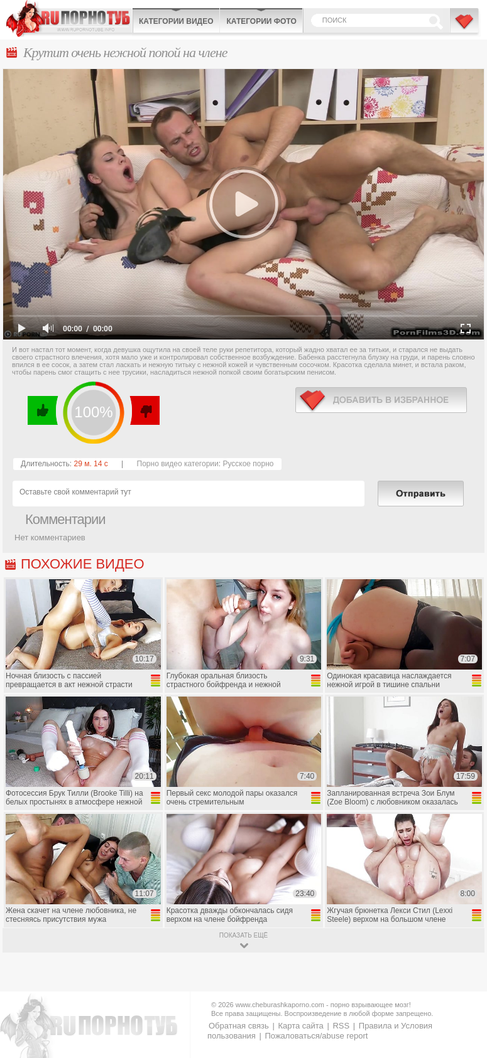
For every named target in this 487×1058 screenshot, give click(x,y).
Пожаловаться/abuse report (316, 1035)
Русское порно (247, 463)
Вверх (463, 994)
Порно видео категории (178, 463)
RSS (340, 1025)
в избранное (381, 400)
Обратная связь (239, 1025)
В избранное (465, 27)
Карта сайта (300, 1025)
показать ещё (243, 935)
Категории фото (261, 21)
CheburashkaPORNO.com (69, 18)
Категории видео (176, 21)
